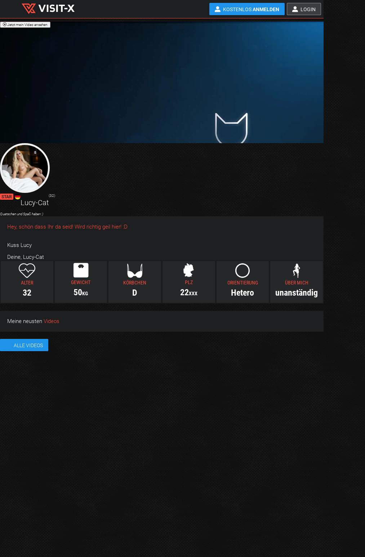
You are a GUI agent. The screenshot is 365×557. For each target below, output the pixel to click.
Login (308, 9)
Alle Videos (28, 345)
